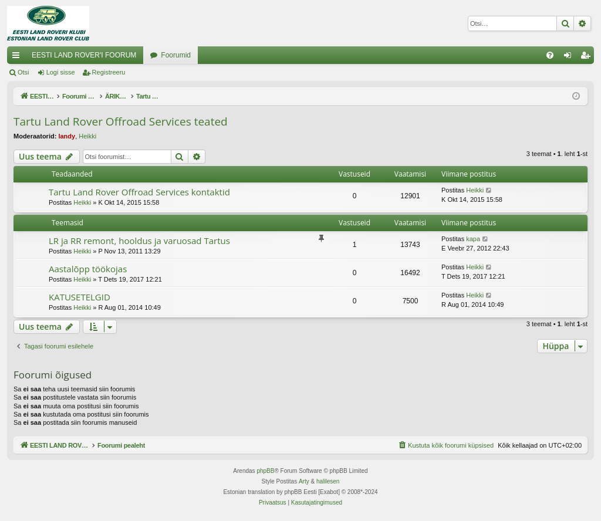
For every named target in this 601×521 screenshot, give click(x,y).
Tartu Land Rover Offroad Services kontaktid (139, 192)
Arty (304, 481)
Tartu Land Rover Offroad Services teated (120, 121)
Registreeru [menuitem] (588, 57)
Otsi (23, 72)
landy (66, 136)
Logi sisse (60, 72)
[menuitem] (550, 55)
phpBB (265, 471)
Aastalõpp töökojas (88, 269)
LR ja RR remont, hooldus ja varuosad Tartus (139, 240)
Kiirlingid (18, 57)
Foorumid (176, 55)
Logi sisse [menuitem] (570, 57)
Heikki (87, 136)
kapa (473, 238)
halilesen (327, 481)
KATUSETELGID (79, 297)
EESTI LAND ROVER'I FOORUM (84, 55)
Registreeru (109, 72)
